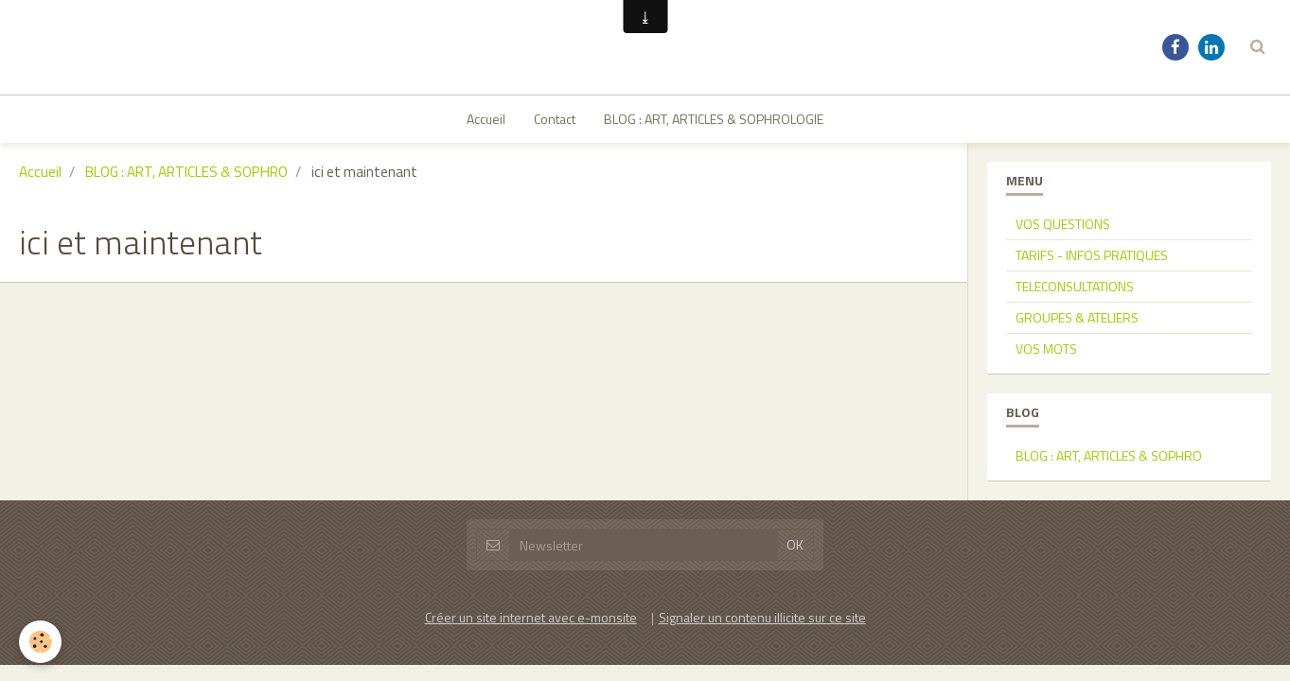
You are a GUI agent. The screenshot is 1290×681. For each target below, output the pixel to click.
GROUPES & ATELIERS (1077, 222)
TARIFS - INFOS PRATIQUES (1092, 159)
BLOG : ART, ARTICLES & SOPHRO (1109, 360)
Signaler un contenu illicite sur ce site (762, 522)
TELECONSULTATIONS (1075, 191)
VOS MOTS (1046, 253)
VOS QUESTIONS (1063, 128)
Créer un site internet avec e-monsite (531, 522)
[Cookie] (40, 641)
